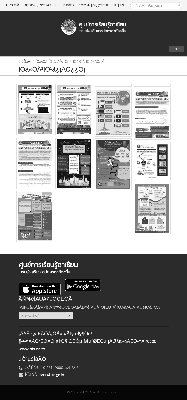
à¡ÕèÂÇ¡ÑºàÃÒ (38, 5)
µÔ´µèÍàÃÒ (64, 5)
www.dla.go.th (32, 349)
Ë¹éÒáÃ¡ (13, 5)
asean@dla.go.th (51, 375)
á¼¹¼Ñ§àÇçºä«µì (93, 5)
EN (122, 5)
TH (114, 5)
